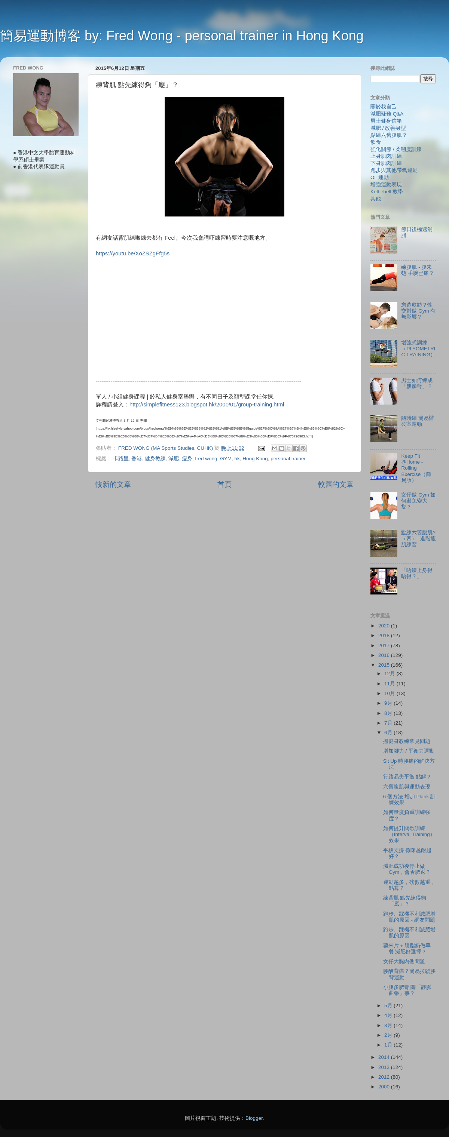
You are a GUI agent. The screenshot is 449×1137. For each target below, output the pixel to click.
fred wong (206, 458)
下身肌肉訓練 (386, 163)
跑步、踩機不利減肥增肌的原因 (409, 932)
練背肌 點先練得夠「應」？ (405, 901)
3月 (389, 1025)
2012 (384, 1077)
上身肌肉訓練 (386, 156)
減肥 (173, 458)
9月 (389, 703)
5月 (389, 1005)
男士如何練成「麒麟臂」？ (417, 383)
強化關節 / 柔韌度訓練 (396, 149)
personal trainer (288, 458)
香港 (136, 458)
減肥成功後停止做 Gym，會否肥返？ (407, 869)
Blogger (254, 1118)
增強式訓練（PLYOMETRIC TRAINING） (418, 348)
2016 (384, 655)
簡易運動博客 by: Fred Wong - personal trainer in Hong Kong (182, 35)
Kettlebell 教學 (386, 191)
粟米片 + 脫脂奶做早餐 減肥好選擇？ (407, 949)
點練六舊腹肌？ (388, 135)
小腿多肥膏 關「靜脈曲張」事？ (407, 990)
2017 (384, 645)
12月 (390, 673)
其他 (375, 199)
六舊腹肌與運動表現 (406, 787)
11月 (390, 683)
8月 (389, 713)
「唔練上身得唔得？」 (417, 573)
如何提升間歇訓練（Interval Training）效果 (409, 834)
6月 (389, 732)
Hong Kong (255, 458)
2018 (384, 635)
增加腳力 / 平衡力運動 (408, 751)
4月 (389, 1015)
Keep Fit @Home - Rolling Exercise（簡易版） (416, 468)
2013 (384, 1067)
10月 (390, 693)
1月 (389, 1045)
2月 (389, 1035)
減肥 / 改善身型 (388, 128)
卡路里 (121, 458)
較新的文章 (113, 484)
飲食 (375, 142)
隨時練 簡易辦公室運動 (417, 421)
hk (236, 458)
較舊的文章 (336, 484)
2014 (384, 1057)
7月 (389, 723)
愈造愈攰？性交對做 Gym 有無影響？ (418, 311)
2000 (384, 1087)
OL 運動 (379, 177)
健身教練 (155, 458)
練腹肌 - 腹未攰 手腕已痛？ (417, 270)
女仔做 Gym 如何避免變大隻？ (418, 501)
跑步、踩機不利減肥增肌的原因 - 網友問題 (409, 917)
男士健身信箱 (386, 121)
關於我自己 (383, 107)
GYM (226, 458)
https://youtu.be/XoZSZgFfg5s (132, 253)
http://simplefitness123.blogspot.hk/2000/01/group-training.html (206, 405)
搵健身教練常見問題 (406, 741)
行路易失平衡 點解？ (407, 777)
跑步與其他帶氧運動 (394, 170)
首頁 (224, 484)
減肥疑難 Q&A (386, 114)
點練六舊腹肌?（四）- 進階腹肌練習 (418, 538)
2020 (384, 626)
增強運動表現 (386, 184)
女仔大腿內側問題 (404, 961)
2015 (384, 665)
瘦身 (187, 458)
